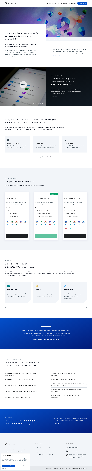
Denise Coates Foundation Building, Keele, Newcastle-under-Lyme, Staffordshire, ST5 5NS (78, 456)
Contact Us (72, 3)
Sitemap (51, 454)
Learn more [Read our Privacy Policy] (4, 468)
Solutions (55, 3)
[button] (41, 156)
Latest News (52, 450)
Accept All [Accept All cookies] (9, 465)
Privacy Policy (40, 454)
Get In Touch (56, 56)
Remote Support (41, 450)
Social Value (40, 452)
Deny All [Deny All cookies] (22, 465)
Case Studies (52, 447)
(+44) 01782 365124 (73, 447)
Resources (64, 3)
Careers (51, 452)
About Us (48, 3)
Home (49, 39)
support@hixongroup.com (75, 451)
